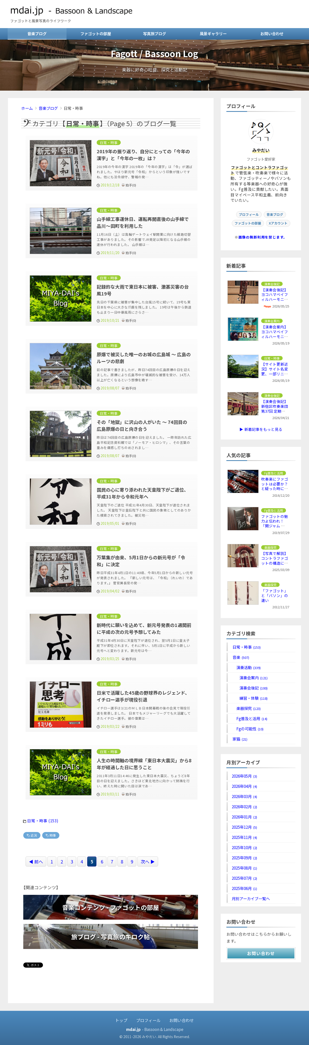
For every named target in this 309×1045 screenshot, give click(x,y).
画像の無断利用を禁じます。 (263, 237)
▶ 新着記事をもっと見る (260, 429)
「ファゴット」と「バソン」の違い (274, 595)
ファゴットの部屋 (95, 33)
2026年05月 (244, 776)
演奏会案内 (250, 677)
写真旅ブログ (154, 33)
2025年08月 (244, 868)
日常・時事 (246, 647)
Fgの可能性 (247, 728)
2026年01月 (244, 817)
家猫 (239, 739)
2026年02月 (244, 806)
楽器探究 (246, 708)
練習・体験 (250, 698)
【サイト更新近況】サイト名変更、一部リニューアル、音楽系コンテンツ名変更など (274, 376)
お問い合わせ (271, 33)
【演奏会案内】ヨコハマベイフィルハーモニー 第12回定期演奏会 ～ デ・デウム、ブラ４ (274, 338)
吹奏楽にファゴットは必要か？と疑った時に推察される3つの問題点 (274, 488)
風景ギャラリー (213, 33)
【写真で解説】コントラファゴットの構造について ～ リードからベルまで (274, 563)
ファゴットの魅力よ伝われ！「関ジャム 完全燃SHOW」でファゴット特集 (274, 526)
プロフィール (249, 214)
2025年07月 (244, 878)
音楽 (240, 657)
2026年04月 (244, 786)
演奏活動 (246, 667)
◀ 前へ (36, 861)
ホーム (27, 108)
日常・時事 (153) (42, 820)
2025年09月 (244, 857)
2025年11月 (244, 837)
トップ (121, 1020)
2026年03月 (244, 796)
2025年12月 (244, 827)
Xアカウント (278, 223)
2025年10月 (244, 847)
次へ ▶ (148, 861)
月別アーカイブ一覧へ (251, 898)
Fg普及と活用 (249, 718)
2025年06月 (244, 888)
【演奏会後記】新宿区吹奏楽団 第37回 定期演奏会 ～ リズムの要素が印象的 (274, 411)
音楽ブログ (37, 33)
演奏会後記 (250, 688)
